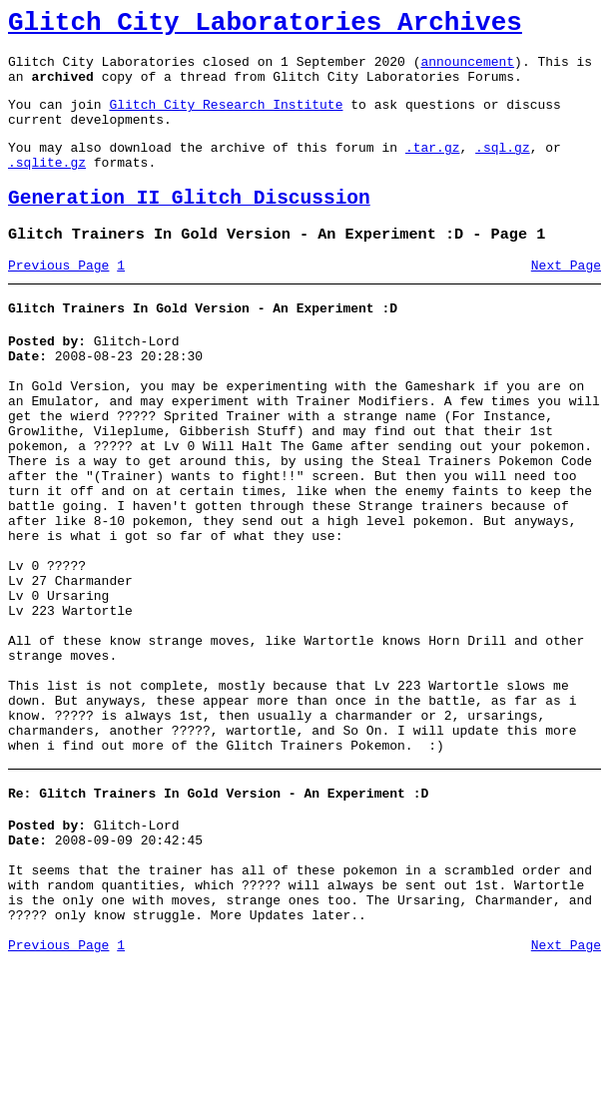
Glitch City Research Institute (225, 119)
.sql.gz (502, 168)
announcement (467, 70)
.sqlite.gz (47, 186)
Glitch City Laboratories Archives (265, 26)
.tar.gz (432, 168)
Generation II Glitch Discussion (189, 225)
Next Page (566, 298)
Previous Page (58, 298)
